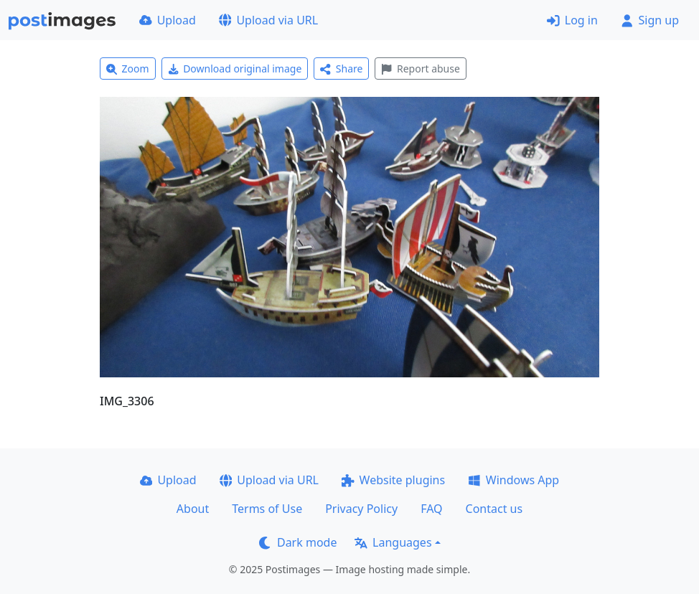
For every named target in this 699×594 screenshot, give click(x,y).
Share (341, 68)
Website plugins (393, 480)
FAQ (431, 509)
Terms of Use (267, 509)
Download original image (235, 68)
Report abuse (420, 68)
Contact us (494, 509)
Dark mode (298, 542)
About (193, 509)
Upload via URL (268, 20)
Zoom (127, 68)
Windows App (513, 480)
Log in (572, 20)
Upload (167, 20)
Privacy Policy (361, 509)
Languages (393, 542)
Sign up (650, 20)
